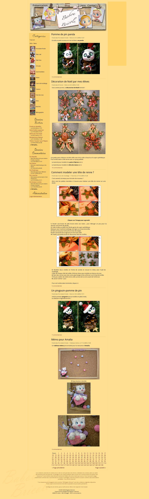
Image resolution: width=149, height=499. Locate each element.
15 (99, 453)
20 (58, 455)
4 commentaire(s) (57, 77)
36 (105, 455)
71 (96, 459)
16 (102, 453)
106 (87, 463)
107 (90, 463)
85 (82, 461)
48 (84, 457)
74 (105, 459)
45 (76, 457)
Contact (92, 5)
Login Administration (36, 196)
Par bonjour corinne (35, 182)
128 (96, 465)
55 (105, 457)
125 (87, 465)
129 (99, 465)
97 (61, 463)
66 (82, 459)
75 (53, 461)
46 (79, 457)
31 (90, 455)
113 (53, 465)
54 (102, 457)
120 (73, 465)
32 (93, 455)
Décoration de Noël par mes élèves (70, 81)
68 (87, 459)
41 (64, 457)
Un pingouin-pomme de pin (66, 290)
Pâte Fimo (35, 60)
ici (82, 162)
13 (93, 453)
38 (55, 457)
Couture (35, 89)
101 (73, 463)
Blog (67, 5)
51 (93, 457)
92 (102, 461)
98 (64, 463)
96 (58, 463)
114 (55, 465)
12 (90, 453)
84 (79, 461)
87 (87, 461)
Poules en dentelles (35, 126)
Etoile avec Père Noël (36, 134)
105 (84, 463)
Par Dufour (33, 163)
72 (99, 459)
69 (90, 459)
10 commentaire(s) (57, 167)
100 (70, 463)
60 (64, 459)
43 (70, 457)
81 (70, 461)
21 (61, 455)
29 (84, 455)
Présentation (40, 5)
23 (67, 455)
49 (87, 457)
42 (67, 457)
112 (105, 463)
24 (70, 455)
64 (76, 459)
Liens (83, 5)
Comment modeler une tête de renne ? (72, 172)
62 (70, 459)
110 (99, 463)
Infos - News (33, 43)
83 (76, 461)
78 (61, 461)
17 (105, 453)
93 (105, 461)
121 (76, 465)
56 (53, 459)
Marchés (35, 106)
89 (93, 461)
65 (79, 459)
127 (93, 465)
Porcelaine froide (38, 48)
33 (96, 455)
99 (67, 463)
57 (55, 459)
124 (84, 465)
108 (93, 463)
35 (102, 455)
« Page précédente (58, 468)
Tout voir (32, 40)
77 (58, 461)
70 (93, 459)
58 (58, 459)
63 (73, 459)
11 (87, 453)
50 (90, 457)
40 (61, 457)
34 (99, 455)
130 (102, 465)
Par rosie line (33, 175)
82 (73, 461)
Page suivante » (100, 468)
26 (76, 455)
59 (61, 459)
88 (90, 461)
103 (79, 463)
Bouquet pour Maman (36, 137)
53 (99, 457)
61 (67, 459)
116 (61, 465)
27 (79, 455)
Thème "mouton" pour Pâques (39, 141)
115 (58, 465)
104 (82, 463)
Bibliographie (36, 112)
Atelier (35, 77)
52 (96, 457)
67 (84, 459)
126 (90, 465)
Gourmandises (37, 72)
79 (64, 461)
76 (55, 461)
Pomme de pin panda (63, 34)
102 (76, 463)
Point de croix (36, 95)
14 (96, 453)
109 (96, 463)
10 (84, 453)
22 (64, 455)
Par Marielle (33, 157)
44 (73, 457)
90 (96, 461)
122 (79, 465)
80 (67, 461)
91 (99, 461)
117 (64, 465)
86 (84, 461)
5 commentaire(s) (57, 286)
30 (87, 455)
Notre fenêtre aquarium (37, 130)
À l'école (35, 66)
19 (55, 455)
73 (102, 459)
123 (82, 465)
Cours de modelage (38, 83)
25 (73, 455)
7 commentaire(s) (57, 335)
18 (53, 455)
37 (53, 457)
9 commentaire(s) (57, 449)
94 (53, 463)
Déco (34, 101)
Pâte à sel (35, 54)
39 (58, 457)
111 (102, 463)
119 (70, 465)
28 (82, 455)
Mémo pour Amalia (62, 339)
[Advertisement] (117, 34)
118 (67, 465)
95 (55, 463)
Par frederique (34, 170)
